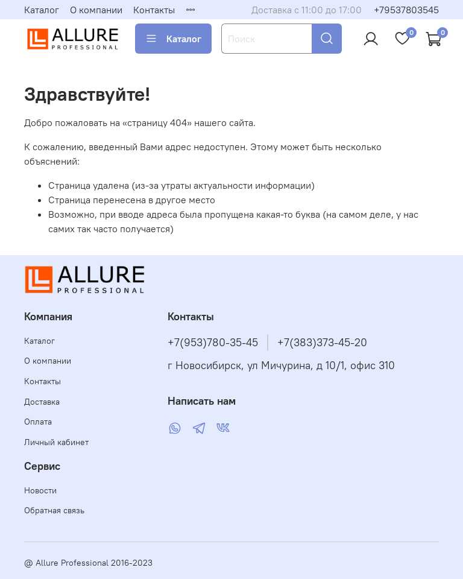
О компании (96, 10)
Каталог (41, 10)
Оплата (38, 421)
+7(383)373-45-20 (322, 342)
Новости (40, 490)
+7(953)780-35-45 (213, 342)
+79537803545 (406, 10)
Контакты (154, 10)
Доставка (42, 401)
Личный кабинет (56, 442)
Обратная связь (54, 510)
